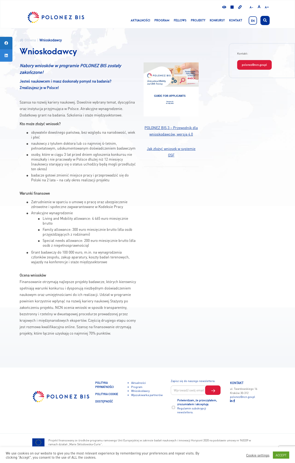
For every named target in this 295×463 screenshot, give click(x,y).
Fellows (180, 20)
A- (251, 7)
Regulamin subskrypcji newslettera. (191, 410)
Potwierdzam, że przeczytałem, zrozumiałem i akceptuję (197, 406)
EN (253, 21)
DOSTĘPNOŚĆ (104, 401)
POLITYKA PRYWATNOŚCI (104, 385)
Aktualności (140, 20)
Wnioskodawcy (140, 391)
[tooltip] (6, 43)
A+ (267, 7)
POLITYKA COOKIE (106, 394)
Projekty (198, 20)
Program (161, 20)
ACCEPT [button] (281, 455)
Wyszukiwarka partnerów (147, 395)
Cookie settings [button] (257, 455)
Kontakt (235, 20)
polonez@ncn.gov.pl (254, 65)
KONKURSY (217, 20)
